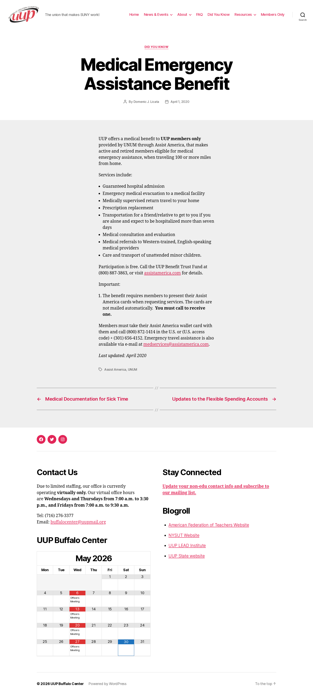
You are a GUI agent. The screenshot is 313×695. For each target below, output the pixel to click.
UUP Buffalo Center (67, 684)
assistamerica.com (162, 273)
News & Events (156, 14)
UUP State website (186, 555)
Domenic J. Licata (146, 102)
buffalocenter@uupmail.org (78, 522)
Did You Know (219, 14)
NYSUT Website (183, 535)
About (182, 14)
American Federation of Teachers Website (208, 524)
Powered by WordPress (107, 684)
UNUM (132, 369)
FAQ (199, 14)
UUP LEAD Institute (187, 545)
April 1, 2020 (179, 102)
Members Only (272, 14)
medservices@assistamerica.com (176, 344)
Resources (243, 14)
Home (134, 14)
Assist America (115, 369)
